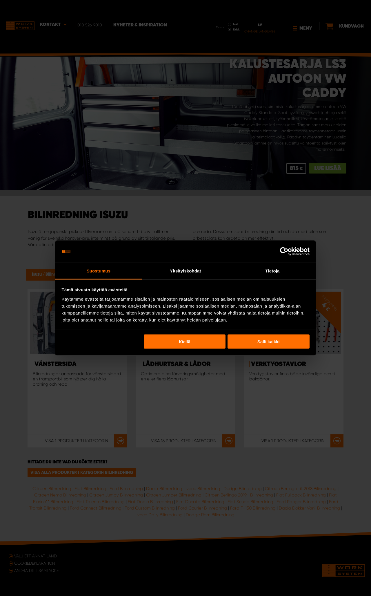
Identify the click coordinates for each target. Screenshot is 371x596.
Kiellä (184, 341)
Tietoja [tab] (272, 270)
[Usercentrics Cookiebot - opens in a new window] (284, 251)
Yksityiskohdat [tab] (185, 270)
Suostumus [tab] (99, 270)
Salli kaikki (268, 341)
